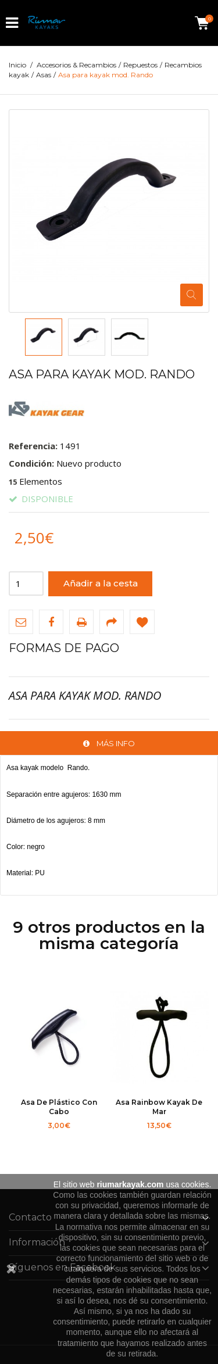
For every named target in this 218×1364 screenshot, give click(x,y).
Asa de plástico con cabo (59, 1107)
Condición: (31, 463)
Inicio (17, 64)
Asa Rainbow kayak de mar (159, 1107)
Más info (116, 743)
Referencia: (33, 446)
